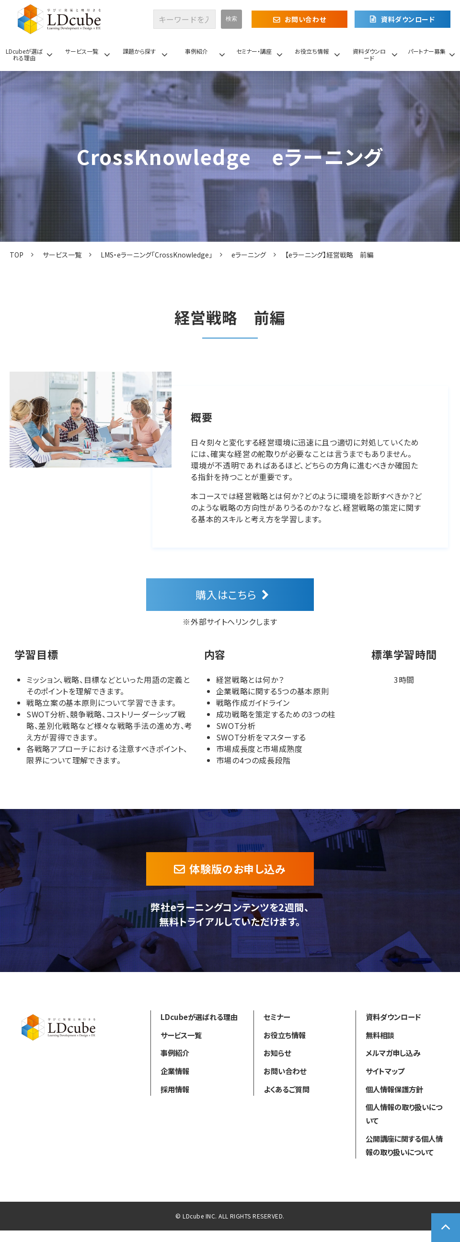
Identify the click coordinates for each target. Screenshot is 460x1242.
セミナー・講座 (254, 51)
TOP (16, 254)
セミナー (277, 1016)
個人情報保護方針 (394, 1089)
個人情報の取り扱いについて (404, 1113)
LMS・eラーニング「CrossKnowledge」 (156, 254)
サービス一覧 (81, 51)
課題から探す (139, 51)
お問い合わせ (305, 19)
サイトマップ (385, 1071)
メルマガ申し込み (393, 1052)
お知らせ (277, 1052)
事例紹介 (196, 51)
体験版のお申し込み (237, 868)
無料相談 (380, 1035)
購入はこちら (226, 594)
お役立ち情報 (312, 51)
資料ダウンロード (408, 19)
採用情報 (175, 1089)
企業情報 (175, 1071)
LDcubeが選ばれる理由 (24, 54)
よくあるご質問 (287, 1089)
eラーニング (248, 254)
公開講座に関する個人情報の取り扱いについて (404, 1145)
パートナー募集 (427, 51)
